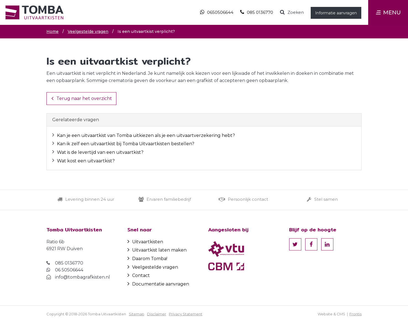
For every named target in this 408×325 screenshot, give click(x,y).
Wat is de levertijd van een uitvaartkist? (100, 152)
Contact (138, 275)
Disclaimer (156, 314)
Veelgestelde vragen (152, 267)
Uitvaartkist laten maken (157, 250)
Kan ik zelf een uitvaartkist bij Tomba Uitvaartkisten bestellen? (125, 143)
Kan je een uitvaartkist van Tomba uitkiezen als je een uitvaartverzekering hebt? (146, 135)
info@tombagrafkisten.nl (82, 277)
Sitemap (136, 314)
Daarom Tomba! (147, 258)
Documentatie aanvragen (158, 284)
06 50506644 (69, 270)
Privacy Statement (185, 314)
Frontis (355, 314)
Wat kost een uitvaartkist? (86, 160)
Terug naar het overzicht (81, 98)
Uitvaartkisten (145, 241)
